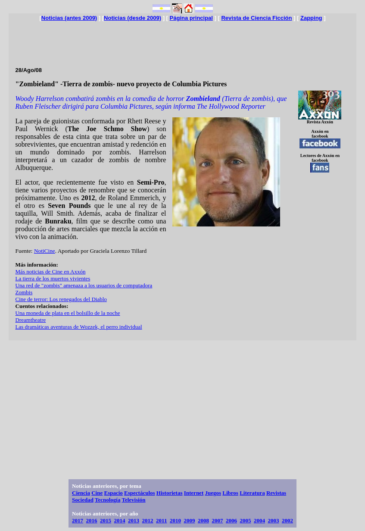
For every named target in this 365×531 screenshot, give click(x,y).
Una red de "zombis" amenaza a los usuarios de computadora (84, 285)
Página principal (191, 18)
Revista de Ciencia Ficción (256, 18)
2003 (273, 520)
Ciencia (81, 493)
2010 (175, 520)
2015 (105, 520)
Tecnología (107, 499)
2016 (91, 520)
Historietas (169, 493)
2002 (287, 520)
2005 (245, 520)
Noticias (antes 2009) (69, 18)
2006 (231, 520)
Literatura (252, 493)
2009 (189, 520)
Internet (194, 493)
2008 (203, 520)
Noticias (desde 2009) (132, 18)
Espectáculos (139, 493)
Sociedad (83, 499)
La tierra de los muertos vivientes (53, 278)
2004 (259, 520)
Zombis (24, 292)
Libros (230, 493)
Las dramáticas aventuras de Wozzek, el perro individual (79, 327)
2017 (77, 520)
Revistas (276, 493)
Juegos (213, 493)
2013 (133, 520)
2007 (217, 520)
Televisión (133, 499)
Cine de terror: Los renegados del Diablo (61, 299)
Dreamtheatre (31, 320)
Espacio (113, 493)
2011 (161, 520)
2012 (147, 520)
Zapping (311, 18)
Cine (97, 493)
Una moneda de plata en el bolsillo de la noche (68, 313)
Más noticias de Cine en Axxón (51, 271)
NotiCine (44, 251)
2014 (119, 520)
